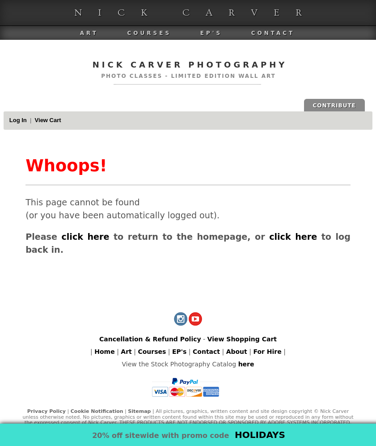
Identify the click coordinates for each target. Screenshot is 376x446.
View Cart (48, 120)
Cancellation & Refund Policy (150, 339)
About (236, 351)
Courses (149, 33)
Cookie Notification (97, 411)
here (246, 364)
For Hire (267, 351)
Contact (273, 33)
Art (89, 33)
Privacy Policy (46, 411)
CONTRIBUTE (334, 105)
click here (85, 237)
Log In (18, 120)
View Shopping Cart (242, 339)
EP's (211, 33)
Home (104, 351)
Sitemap (139, 411)
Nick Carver (196, 12)
